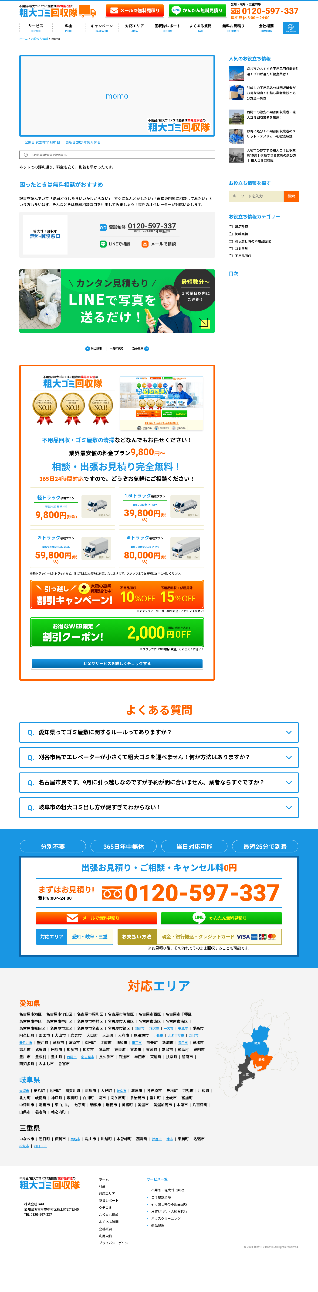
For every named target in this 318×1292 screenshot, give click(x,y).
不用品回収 (244, 256)
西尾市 (72, 1067)
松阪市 (24, 1157)
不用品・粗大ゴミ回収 (174, 1201)
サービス (35, 28)
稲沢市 (156, 1039)
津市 (173, 1149)
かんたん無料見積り (219, 925)
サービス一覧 (163, 1190)
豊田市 (187, 1053)
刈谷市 (198, 1046)
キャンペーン (102, 28)
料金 (68, 28)
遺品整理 (242, 226)
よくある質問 (200, 28)
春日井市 (26, 1053)
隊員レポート (110, 1211)
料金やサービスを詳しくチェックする (117, 666)
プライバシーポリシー (117, 1254)
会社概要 (266, 28)
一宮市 (172, 1039)
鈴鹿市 (159, 1149)
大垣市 (24, 1101)
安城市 (187, 1039)
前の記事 (89, 349)
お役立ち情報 (39, 39)
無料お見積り (233, 28)
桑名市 (76, 1149)
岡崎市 (140, 1039)
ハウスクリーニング (172, 1230)
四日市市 (42, 1157)
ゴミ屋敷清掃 (167, 1208)
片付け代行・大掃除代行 (176, 1223)
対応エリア (134, 28)
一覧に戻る (116, 349)
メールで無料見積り (93, 925)
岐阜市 (123, 1101)
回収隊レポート (168, 28)
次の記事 (145, 349)
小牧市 (159, 1046)
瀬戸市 (139, 1053)
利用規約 (106, 1246)
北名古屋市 (178, 1046)
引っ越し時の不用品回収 (255, 241)
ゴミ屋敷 (242, 248)
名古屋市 (90, 1067)
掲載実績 (242, 234)
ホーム (23, 39)
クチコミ (106, 1218)
